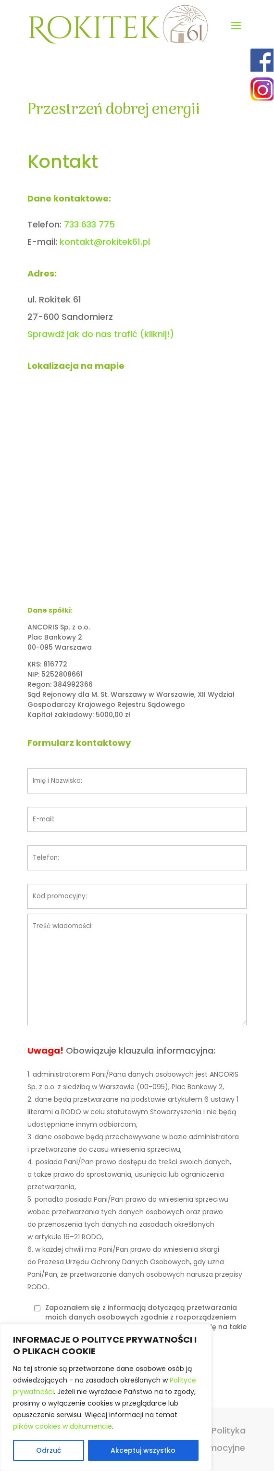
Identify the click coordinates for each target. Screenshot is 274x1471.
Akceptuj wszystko (143, 1450)
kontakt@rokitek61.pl (105, 242)
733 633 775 (89, 224)
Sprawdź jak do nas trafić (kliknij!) (100, 334)
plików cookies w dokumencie (62, 1426)
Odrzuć (48, 1450)
